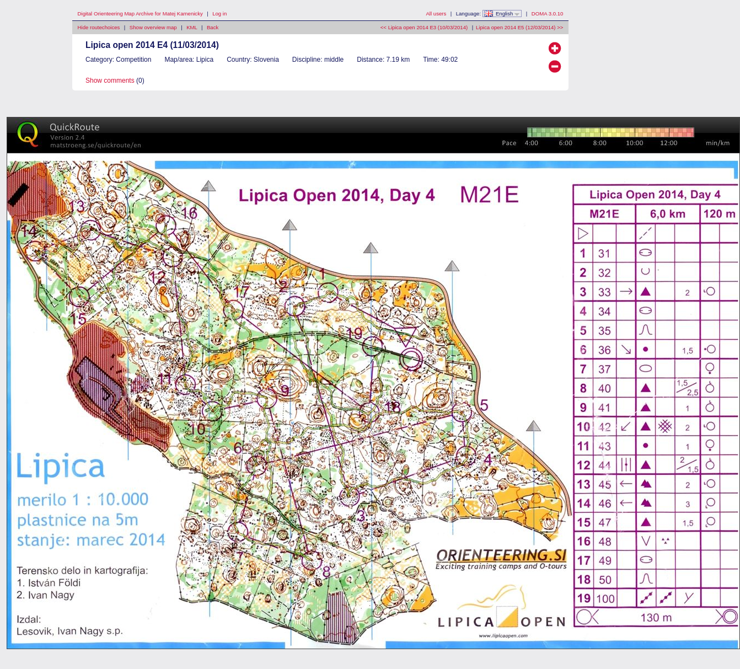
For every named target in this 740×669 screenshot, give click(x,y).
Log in (219, 13)
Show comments (110, 80)
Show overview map (153, 27)
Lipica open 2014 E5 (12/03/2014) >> (519, 27)
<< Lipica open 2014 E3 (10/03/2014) (424, 27)
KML (191, 27)
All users (436, 13)
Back (212, 27)
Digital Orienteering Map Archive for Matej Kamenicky (140, 13)
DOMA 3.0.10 (548, 13)
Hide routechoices (99, 27)
